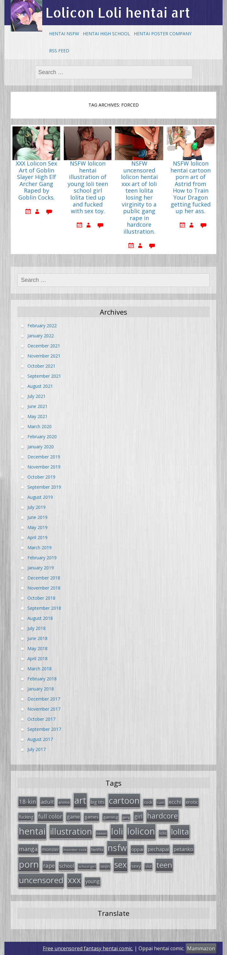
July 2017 (36, 749)
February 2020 (42, 437)
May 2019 (37, 527)
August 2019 (40, 497)
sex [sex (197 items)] (120, 864)
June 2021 (37, 406)
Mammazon (201, 948)
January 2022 (40, 336)
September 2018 (44, 608)
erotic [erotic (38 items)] (192, 802)
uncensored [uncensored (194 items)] (41, 880)
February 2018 (42, 679)
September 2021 (44, 376)
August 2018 (40, 618)
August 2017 (40, 739)
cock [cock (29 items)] (148, 802)
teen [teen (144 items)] (164, 864)
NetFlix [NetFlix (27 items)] (97, 849)
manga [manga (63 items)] (28, 849)
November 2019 (43, 467)
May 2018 (37, 648)
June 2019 (37, 517)
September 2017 (44, 729)
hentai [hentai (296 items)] (32, 831)
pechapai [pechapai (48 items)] (158, 849)
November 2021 (43, 356)
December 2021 (43, 346)
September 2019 (44, 487)
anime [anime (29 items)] (64, 802)
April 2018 (37, 658)
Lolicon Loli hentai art (117, 12)
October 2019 (41, 477)
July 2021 (36, 396)
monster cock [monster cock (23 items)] (75, 849)
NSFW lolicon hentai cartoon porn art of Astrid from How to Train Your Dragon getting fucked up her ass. (190, 187)
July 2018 (36, 628)
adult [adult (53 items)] (47, 801)
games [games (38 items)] (91, 816)
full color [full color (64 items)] (50, 816)
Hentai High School (106, 34)
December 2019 (43, 457)
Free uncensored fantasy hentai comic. (88, 948)
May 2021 (37, 416)
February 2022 (42, 326)
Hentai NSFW (64, 34)
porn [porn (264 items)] (29, 864)
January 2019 (40, 568)
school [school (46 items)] (66, 865)
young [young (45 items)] (92, 881)
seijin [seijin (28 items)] (105, 866)
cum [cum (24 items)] (160, 802)
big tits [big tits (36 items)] (98, 802)
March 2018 (39, 669)
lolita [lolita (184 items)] (180, 831)
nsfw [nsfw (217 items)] (117, 847)
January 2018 (40, 689)
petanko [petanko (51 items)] (183, 849)
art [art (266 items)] (80, 800)
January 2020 (40, 447)
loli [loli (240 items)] (117, 831)
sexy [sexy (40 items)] (136, 866)
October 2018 (41, 598)
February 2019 (42, 558)
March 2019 (39, 547)
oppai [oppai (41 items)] (137, 849)
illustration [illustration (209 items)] (71, 831)
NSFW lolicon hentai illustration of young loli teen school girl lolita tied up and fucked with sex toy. (88, 187)
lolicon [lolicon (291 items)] (141, 831)
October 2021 (41, 366)
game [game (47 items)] (73, 816)
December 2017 (43, 699)
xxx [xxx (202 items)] (74, 880)
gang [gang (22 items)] (126, 817)
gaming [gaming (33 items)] (110, 817)
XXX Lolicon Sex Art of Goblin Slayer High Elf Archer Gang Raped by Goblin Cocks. (36, 180)
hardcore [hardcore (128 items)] (162, 816)
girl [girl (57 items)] (138, 816)
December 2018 (43, 578)
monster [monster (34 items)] (50, 849)
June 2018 (37, 638)
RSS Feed (59, 51)
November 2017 (43, 709)
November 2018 (43, 588)
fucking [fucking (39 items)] (26, 816)
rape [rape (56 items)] (49, 865)
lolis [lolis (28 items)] (163, 833)
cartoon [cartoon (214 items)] (124, 800)
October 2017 (41, 719)
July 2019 (36, 507)
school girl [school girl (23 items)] (87, 866)
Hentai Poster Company (162, 34)
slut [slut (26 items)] (148, 866)
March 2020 (39, 426)
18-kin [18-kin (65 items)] (27, 801)
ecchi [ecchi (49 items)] (175, 801)
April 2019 (37, 537)
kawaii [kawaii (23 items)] (101, 833)
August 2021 (40, 386)
